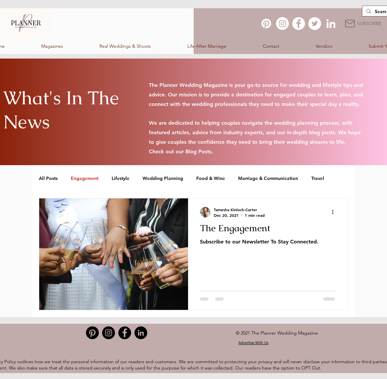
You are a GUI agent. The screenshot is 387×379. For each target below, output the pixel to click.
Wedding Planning (163, 178)
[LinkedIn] (330, 23)
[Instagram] (282, 23)
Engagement (84, 178)
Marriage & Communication (268, 178)
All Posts (48, 178)
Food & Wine (210, 178)
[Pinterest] (266, 23)
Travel (317, 178)
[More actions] (335, 212)
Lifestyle (120, 178)
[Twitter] (314, 23)
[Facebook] (298, 23)
